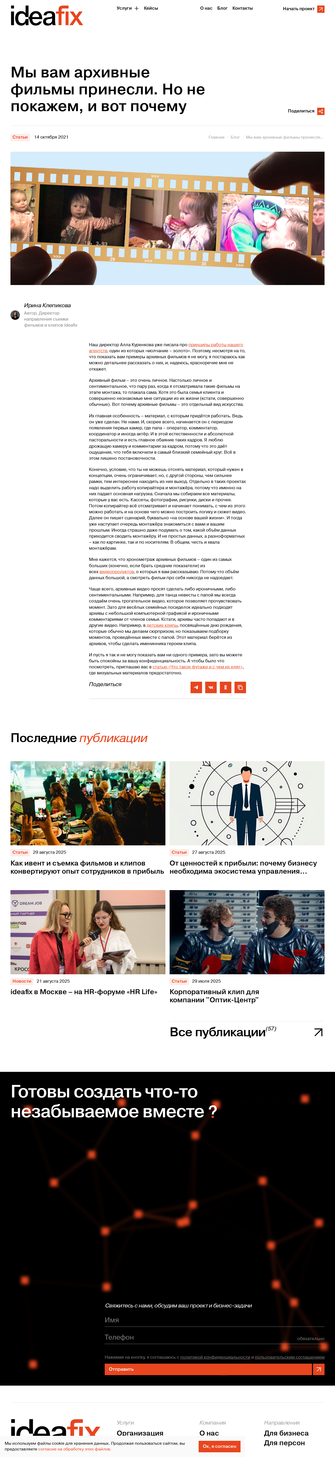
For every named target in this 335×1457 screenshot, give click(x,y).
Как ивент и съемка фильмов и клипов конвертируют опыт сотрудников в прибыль (87, 868)
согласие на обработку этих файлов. (74, 1449)
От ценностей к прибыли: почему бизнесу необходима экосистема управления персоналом (243, 868)
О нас (209, 1433)
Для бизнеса (286, 1433)
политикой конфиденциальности (215, 1357)
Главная (217, 137)
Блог (235, 137)
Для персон (284, 1443)
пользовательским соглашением (290, 1357)
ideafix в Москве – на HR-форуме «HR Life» (83, 992)
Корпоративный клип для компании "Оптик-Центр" (214, 996)
